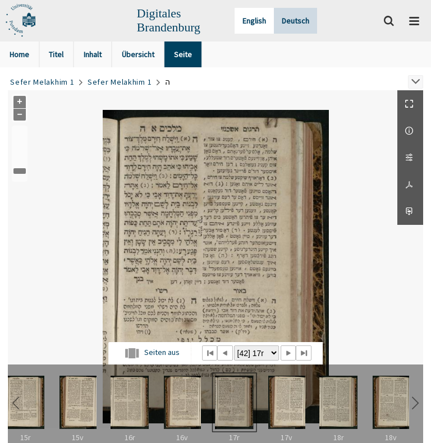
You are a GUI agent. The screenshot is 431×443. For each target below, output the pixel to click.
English (254, 21)
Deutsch (295, 21)
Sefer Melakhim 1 (42, 82)
